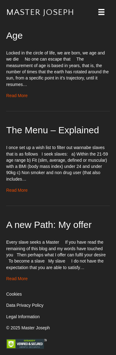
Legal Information (23, 316)
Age (14, 35)
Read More (17, 95)
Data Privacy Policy (25, 305)
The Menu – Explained (52, 130)
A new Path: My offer (49, 225)
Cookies (14, 294)
